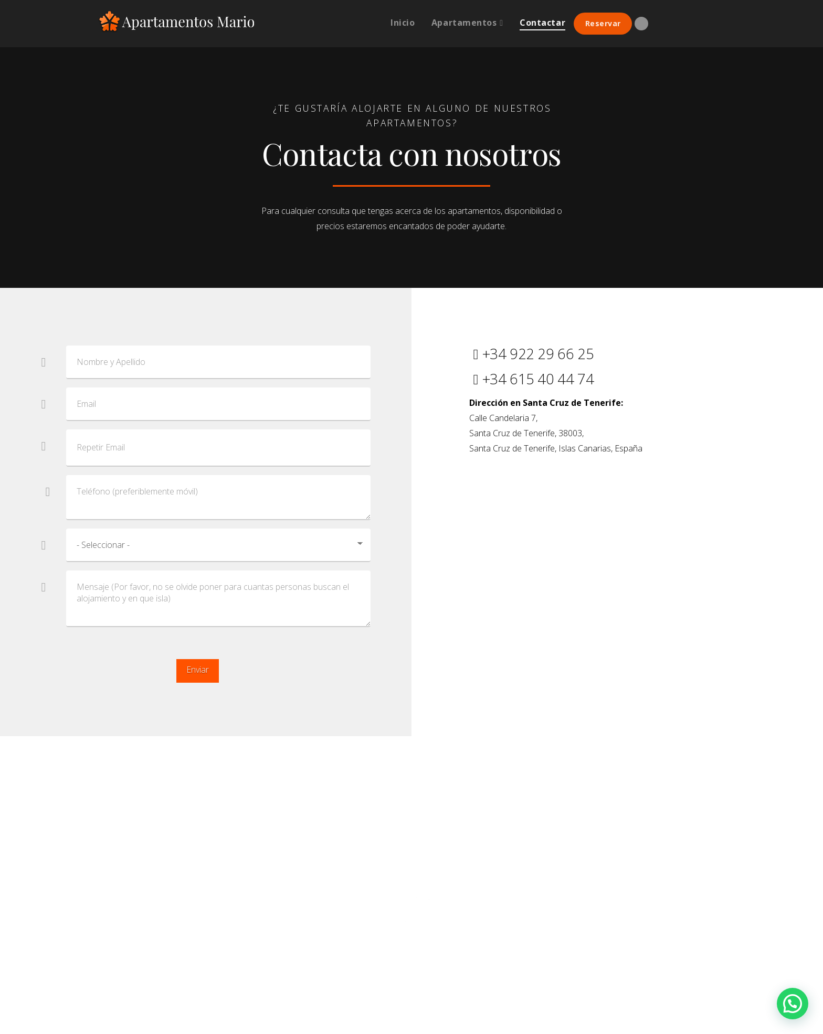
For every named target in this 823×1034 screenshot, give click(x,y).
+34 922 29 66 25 (531, 353)
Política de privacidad (357, 867)
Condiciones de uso (436, 867)
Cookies (490, 867)
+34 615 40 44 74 (531, 379)
